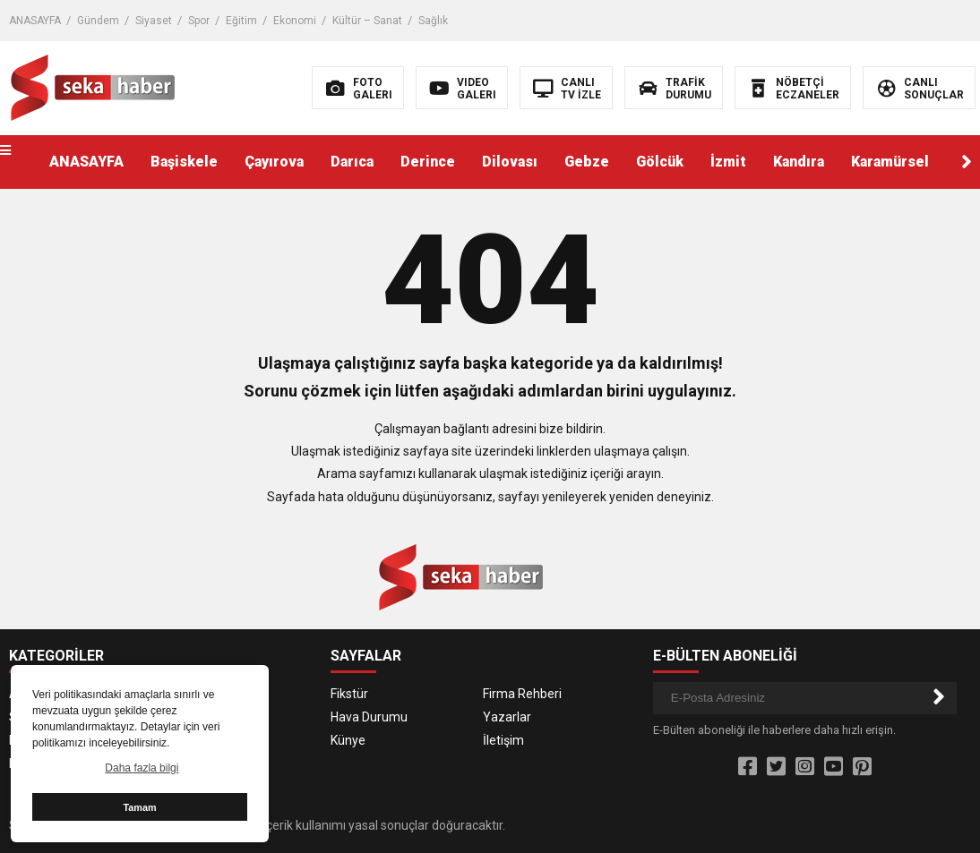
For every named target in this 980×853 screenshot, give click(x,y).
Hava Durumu (369, 717)
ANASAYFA (35, 20)
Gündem (98, 20)
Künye (348, 740)
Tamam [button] (139, 807)
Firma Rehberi (522, 694)
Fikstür (349, 694)
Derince (427, 161)
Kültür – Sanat (367, 20)
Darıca (352, 161)
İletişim (503, 740)
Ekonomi (294, 20)
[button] (966, 162)
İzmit (728, 161)
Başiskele (184, 161)
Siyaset (153, 20)
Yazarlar (507, 717)
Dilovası (509, 161)
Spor (199, 20)
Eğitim (241, 20)
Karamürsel (890, 161)
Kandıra (798, 161)
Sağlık (433, 20)
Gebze (586, 161)
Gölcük (659, 161)
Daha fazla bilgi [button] (141, 768)
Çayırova (274, 161)
